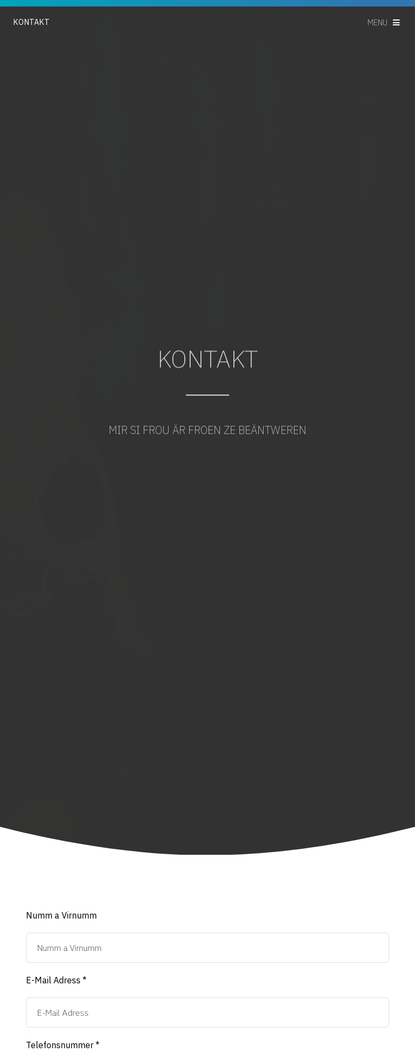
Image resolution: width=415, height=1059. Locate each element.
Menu (377, 22)
